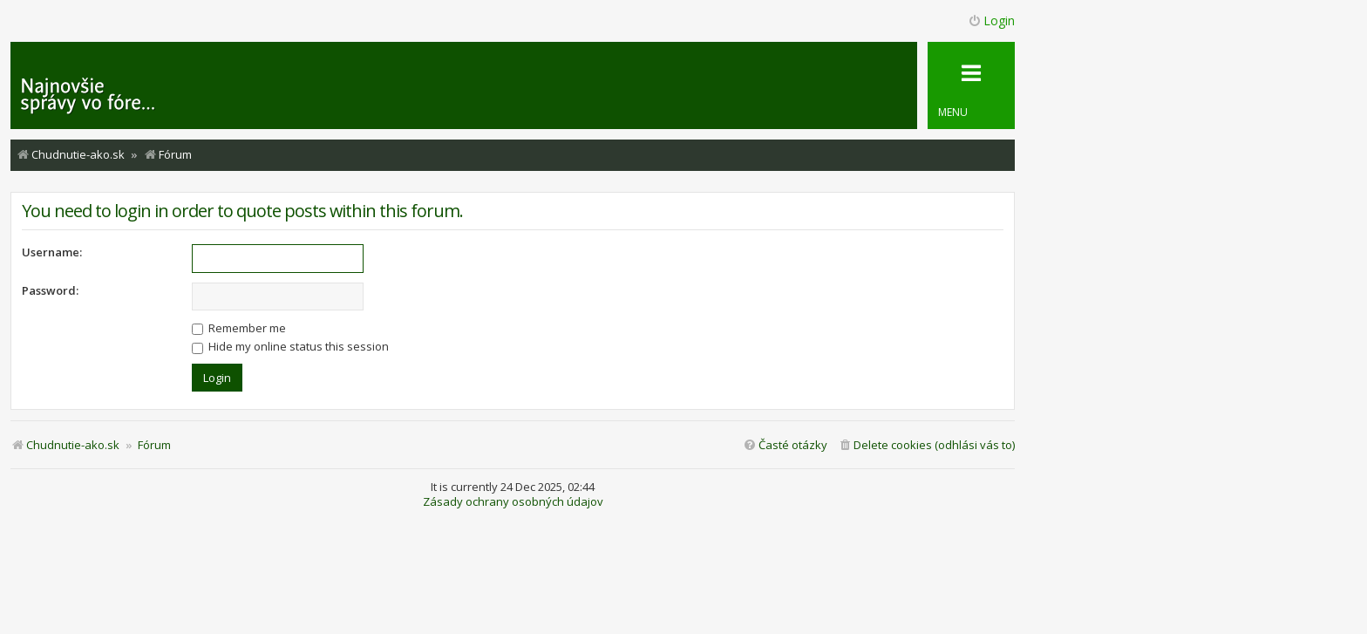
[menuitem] (926, 445)
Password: (50, 290)
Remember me (239, 328)
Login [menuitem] (991, 20)
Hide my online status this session (290, 346)
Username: (52, 252)
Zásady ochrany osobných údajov (513, 501)
